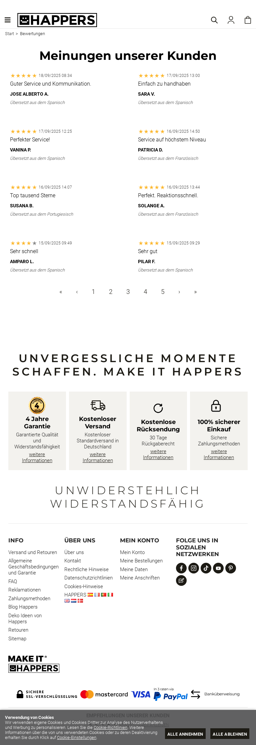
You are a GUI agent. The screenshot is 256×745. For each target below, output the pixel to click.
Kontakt (72, 561)
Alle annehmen (185, 734)
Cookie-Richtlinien (143, 727)
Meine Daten (134, 569)
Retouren (18, 630)
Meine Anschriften (140, 578)
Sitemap (17, 639)
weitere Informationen (37, 457)
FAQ (12, 581)
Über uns (74, 552)
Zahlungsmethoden (29, 599)
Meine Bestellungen (141, 561)
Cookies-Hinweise (83, 586)
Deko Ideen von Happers (25, 619)
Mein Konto (132, 552)
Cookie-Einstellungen (103, 737)
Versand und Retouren (32, 552)
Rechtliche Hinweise (86, 569)
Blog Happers (23, 607)
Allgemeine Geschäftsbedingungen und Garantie (33, 567)
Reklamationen (24, 590)
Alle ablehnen (230, 734)
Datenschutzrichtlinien (88, 578)
